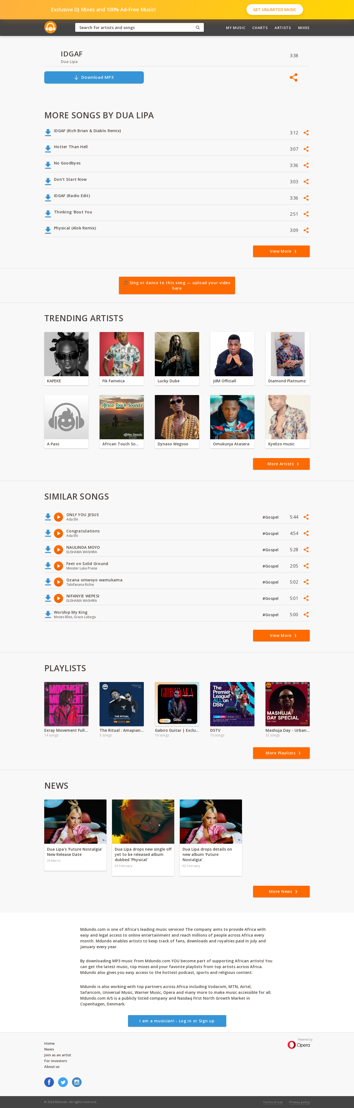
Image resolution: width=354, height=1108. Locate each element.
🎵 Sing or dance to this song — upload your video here (177, 285)
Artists (283, 27)
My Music (235, 27)
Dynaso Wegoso (173, 443)
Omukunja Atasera (231, 443)
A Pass (53, 443)
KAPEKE (54, 380)
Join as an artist (57, 1054)
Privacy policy (299, 1102)
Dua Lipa (69, 61)
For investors (55, 1060)
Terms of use (273, 1102)
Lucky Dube (168, 380)
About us (51, 1066)
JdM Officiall (224, 380)
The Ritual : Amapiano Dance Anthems (122, 730)
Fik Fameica (113, 380)
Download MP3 (94, 77)
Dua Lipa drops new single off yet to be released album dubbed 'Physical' (143, 854)
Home (49, 1043)
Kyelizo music (281, 443)
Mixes (304, 27)
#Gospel (271, 517)
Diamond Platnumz (287, 380)
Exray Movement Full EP (66, 730)
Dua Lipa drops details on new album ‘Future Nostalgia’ (207, 854)
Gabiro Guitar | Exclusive (177, 730)
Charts (260, 27)
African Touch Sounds (121, 443)
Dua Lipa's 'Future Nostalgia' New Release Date (74, 851)
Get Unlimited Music (274, 9)
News (49, 1049)
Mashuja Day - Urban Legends (288, 730)
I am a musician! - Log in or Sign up (176, 1020)
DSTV (215, 730)
